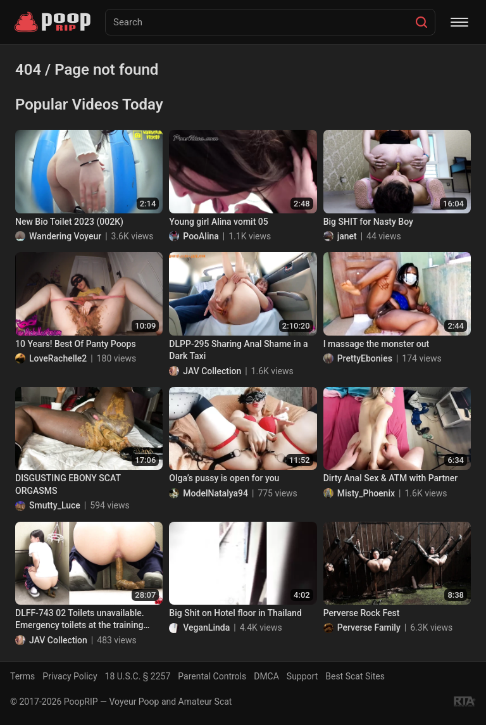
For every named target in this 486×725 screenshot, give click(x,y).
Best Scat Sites (355, 676)
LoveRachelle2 (58, 358)
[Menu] (459, 22)
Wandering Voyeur (65, 236)
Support (302, 676)
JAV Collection (212, 371)
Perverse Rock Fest (361, 613)
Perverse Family (369, 627)
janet (347, 236)
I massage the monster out (376, 344)
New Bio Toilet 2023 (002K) (69, 222)
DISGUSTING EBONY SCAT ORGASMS (68, 484)
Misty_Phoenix (366, 493)
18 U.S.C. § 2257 (138, 676)
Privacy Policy (69, 676)
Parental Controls (212, 676)
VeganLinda (206, 627)
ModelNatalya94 (215, 493)
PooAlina (201, 236)
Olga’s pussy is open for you (224, 478)
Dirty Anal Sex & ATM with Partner (390, 478)
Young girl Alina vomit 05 (218, 222)
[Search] (421, 22)
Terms (22, 676)
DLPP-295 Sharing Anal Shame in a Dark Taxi (238, 350)
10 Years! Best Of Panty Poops (75, 344)
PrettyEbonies (364, 358)
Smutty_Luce (54, 505)
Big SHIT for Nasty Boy (368, 222)
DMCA (266, 676)
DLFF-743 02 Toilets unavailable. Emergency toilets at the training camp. (79, 620)
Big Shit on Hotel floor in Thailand (235, 613)
